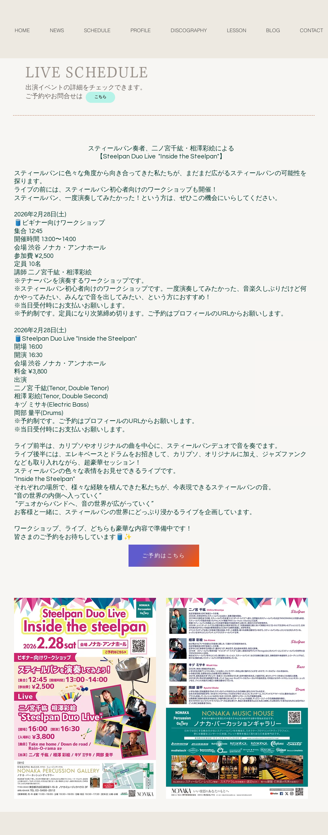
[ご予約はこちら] (164, 556)
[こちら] (100, 97)
